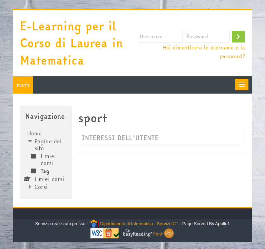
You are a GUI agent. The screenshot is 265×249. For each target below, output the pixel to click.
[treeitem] (45, 160)
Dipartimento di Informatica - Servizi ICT (134, 223)
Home (34, 133)
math (23, 85)
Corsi (41, 187)
